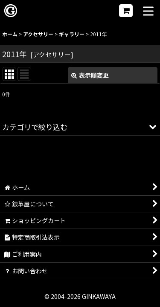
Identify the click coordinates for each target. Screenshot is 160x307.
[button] (148, 11)
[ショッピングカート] (126, 10)
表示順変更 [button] (90, 75)
